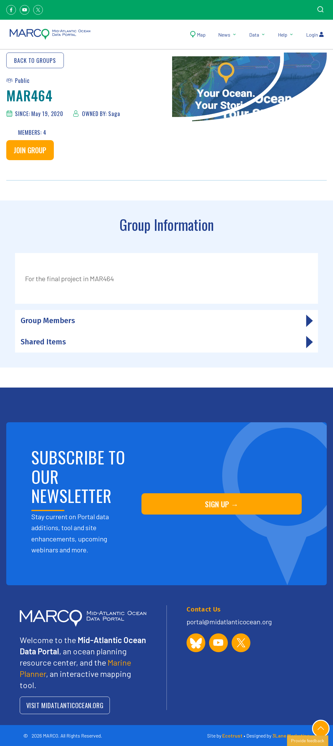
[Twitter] (38, 10)
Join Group (30, 150)
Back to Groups (35, 60)
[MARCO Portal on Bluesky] (196, 642)
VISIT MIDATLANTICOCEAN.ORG (65, 705)
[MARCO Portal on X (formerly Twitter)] (241, 642)
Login (315, 35)
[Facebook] (11, 10)
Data (257, 35)
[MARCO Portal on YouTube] (218, 642)
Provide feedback (307, 740)
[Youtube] (24, 10)
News (227, 35)
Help (286, 35)
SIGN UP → (221, 504)
